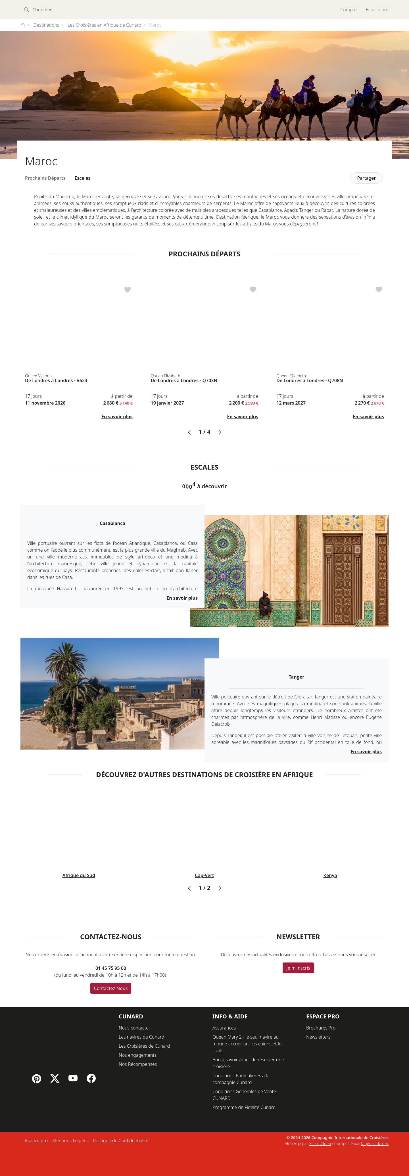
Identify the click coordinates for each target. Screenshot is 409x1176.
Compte (348, 10)
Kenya (330, 875)
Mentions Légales (70, 1140)
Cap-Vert (204, 875)
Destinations (46, 25)
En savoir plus (117, 416)
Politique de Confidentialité (120, 1140)
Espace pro (377, 10)
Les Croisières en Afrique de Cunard (104, 25)
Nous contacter (134, 1028)
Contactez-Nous (111, 988)
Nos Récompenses (138, 1064)
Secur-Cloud (320, 1143)
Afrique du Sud (78, 875)
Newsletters (318, 1037)
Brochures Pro (321, 1028)
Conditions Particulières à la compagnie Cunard (240, 1078)
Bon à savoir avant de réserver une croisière (248, 1063)
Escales (83, 178)
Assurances (224, 1028)
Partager (366, 178)
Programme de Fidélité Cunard (244, 1107)
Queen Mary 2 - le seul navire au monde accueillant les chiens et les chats (247, 1044)
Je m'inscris (298, 968)
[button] (189, 432)
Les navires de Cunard (141, 1037)
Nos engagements (137, 1055)
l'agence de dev (375, 1143)
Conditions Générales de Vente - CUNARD (245, 1094)
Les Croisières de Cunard (144, 1046)
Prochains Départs (45, 178)
